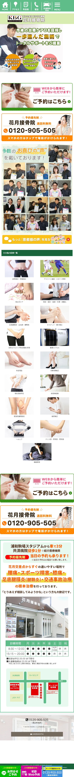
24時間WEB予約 (37, 734)
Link (49, 727)
